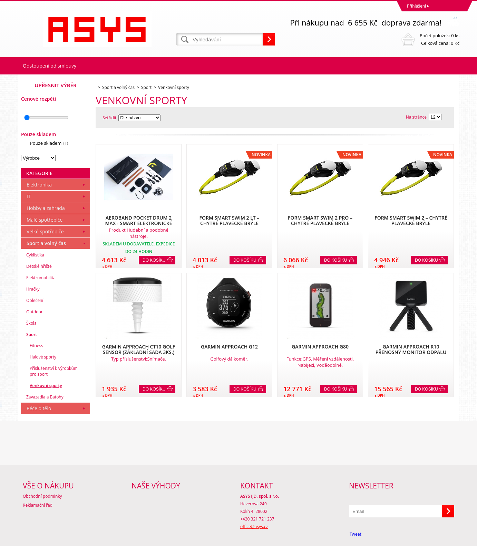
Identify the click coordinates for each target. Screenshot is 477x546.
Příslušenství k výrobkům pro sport (54, 371)
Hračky (32, 289)
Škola (31, 323)
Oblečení (34, 300)
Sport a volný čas (46, 243)
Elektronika (39, 184)
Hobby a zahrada (46, 208)
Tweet (355, 534)
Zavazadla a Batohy (45, 397)
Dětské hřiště (39, 266)
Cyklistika (35, 255)
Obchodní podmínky (42, 496)
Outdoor (34, 312)
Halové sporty (43, 357)
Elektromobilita (41, 278)
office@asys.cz (254, 526)
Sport (31, 334)
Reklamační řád (37, 505)
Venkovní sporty (46, 385)
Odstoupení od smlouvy (49, 65)
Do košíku (154, 260)
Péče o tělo (39, 408)
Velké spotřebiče (45, 231)
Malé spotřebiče (44, 219)
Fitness (36, 345)
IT (29, 196)
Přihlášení (416, 6)
